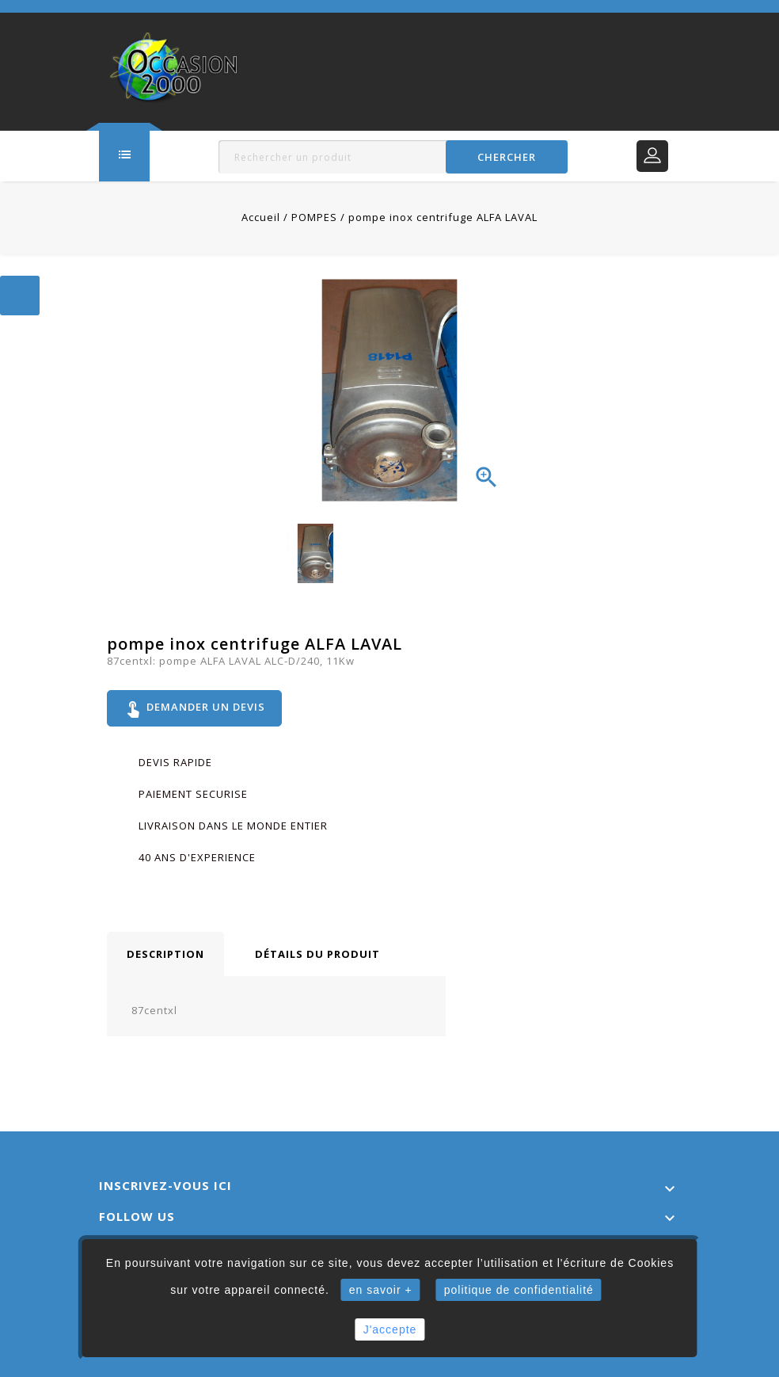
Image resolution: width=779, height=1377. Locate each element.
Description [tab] (165, 954)
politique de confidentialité (519, 1290)
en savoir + (380, 1290)
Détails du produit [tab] (317, 954)
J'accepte (390, 1329)
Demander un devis (194, 708)
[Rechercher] (392, 157)
